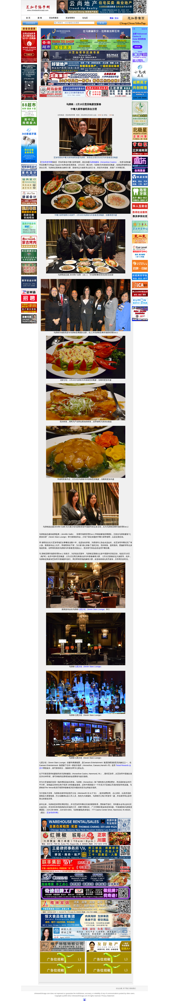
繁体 (117, 18)
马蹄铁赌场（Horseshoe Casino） (104, 162)
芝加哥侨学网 (46, 162)
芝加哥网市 (70, 18)
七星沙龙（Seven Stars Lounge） (92, 609)
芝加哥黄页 (53, 18)
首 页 (28, 18)
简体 (111, 18)
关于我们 (126, 988)
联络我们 (133, 988)
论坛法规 (119, 988)
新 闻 (40, 18)
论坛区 (85, 18)
